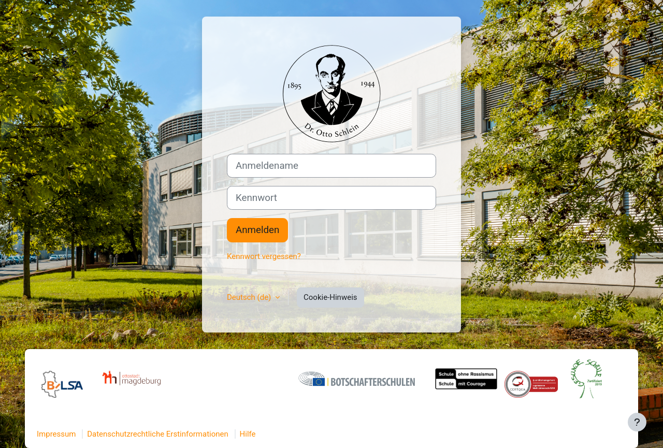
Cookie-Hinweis (330, 297)
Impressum (56, 434)
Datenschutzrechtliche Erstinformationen (157, 434)
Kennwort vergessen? (264, 256)
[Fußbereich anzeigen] (637, 422)
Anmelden (257, 230)
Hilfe (248, 434)
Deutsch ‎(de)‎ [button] (250, 297)
